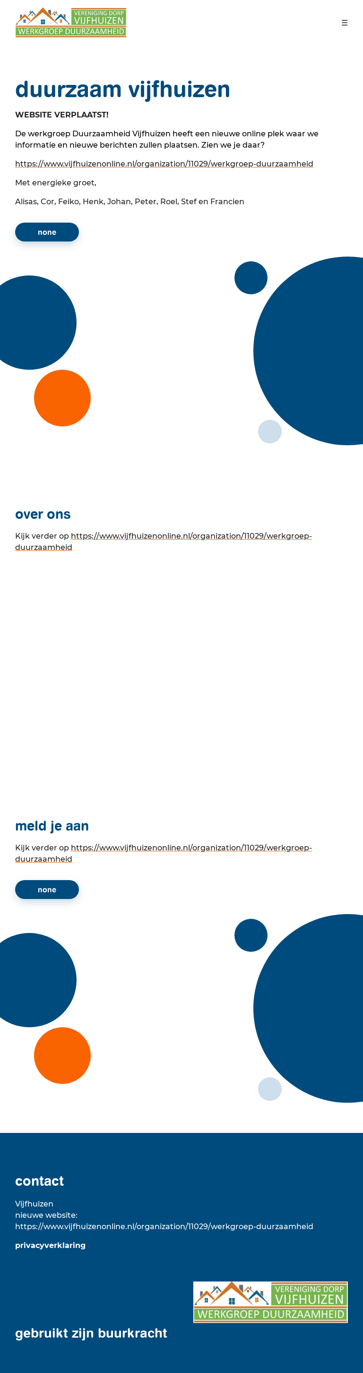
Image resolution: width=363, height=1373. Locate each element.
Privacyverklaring (50, 1245)
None (47, 232)
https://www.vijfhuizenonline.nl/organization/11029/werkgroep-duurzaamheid (164, 163)
